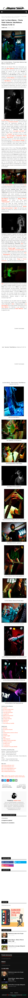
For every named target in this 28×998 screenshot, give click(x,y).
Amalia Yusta (4, 27)
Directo (20, 775)
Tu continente (6, 745)
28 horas (5, 728)
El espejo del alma (7, 718)
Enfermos (5, 721)
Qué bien (5, 734)
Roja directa (6, 720)
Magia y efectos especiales (9, 740)
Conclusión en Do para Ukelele (10, 746)
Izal (22, 243)
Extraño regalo (6, 735)
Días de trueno (6, 717)
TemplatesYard (13, 994)
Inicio (2, 16)
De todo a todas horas (8, 709)
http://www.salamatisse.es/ (8, 769)
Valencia (16, 776)
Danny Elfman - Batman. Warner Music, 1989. (16, 940)
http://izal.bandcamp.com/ (7, 766)
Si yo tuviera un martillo (8, 723)
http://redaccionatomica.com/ (8, 771)
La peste (5, 707)
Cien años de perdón (8, 712)
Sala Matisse (11, 776)
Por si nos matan (7, 711)
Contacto (16, 992)
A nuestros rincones (8, 729)
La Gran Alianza (4, 776)
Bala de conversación (8, 715)
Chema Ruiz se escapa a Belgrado (16, 946)
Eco (4, 731)
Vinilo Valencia (7, 16)
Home (11, 992)
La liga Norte (6, 714)
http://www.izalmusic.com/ (7, 765)
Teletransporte (6, 738)
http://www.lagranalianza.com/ (8, 768)
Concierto (13, 775)
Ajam (4, 737)
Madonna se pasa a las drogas (15, 933)
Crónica (16, 775)
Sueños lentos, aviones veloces (10, 732)
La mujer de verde (7, 742)
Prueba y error (6, 743)
